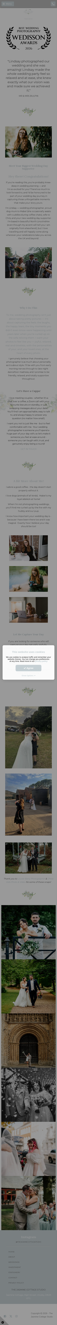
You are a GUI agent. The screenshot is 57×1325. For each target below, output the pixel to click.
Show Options (28, 675)
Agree (28, 668)
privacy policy (41, 661)
